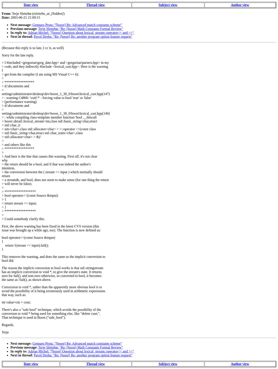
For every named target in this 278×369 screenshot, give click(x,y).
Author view (240, 5)
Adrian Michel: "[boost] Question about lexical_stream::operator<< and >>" (81, 33)
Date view (31, 5)
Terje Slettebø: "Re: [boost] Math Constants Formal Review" (80, 29)
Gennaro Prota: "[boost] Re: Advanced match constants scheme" (77, 25)
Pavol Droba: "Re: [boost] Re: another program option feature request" (83, 36)
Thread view (95, 5)
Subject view (168, 5)
